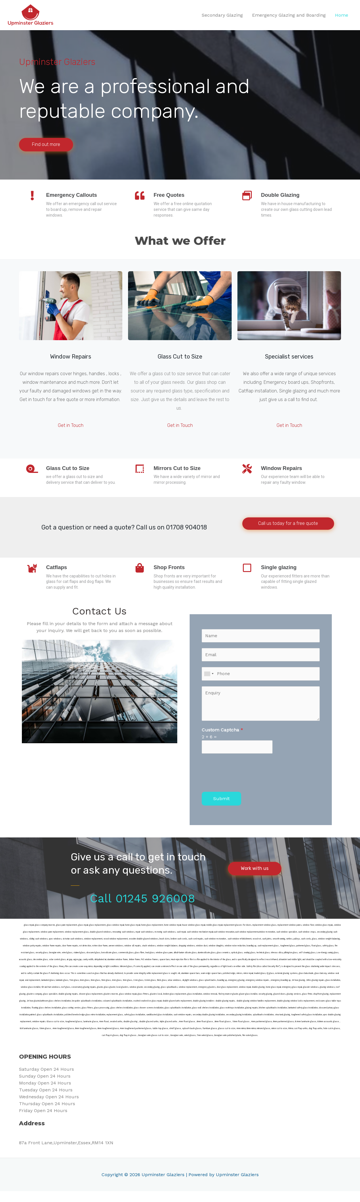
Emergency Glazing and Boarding (289, 15)
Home (341, 15)
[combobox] (208, 683)
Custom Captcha (222, 739)
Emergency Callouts (76, 195)
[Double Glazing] (248, 197)
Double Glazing (284, 195)
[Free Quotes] (140, 197)
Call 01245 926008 (142, 909)
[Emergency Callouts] (33, 197)
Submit (221, 809)
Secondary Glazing (222, 15)
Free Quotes (172, 195)
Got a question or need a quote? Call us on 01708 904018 (124, 533)
